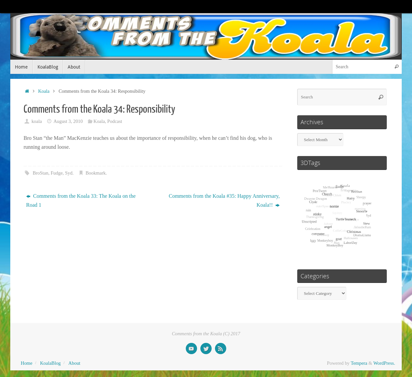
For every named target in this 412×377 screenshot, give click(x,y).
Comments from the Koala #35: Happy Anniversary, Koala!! (224, 200)
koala (37, 121)
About (74, 363)
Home (27, 363)
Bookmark (96, 173)
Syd (68, 173)
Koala (43, 91)
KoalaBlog (50, 363)
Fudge (57, 173)
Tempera (359, 363)
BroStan (40, 173)
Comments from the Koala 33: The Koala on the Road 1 (81, 200)
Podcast (114, 121)
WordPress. (384, 363)
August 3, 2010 (68, 121)
